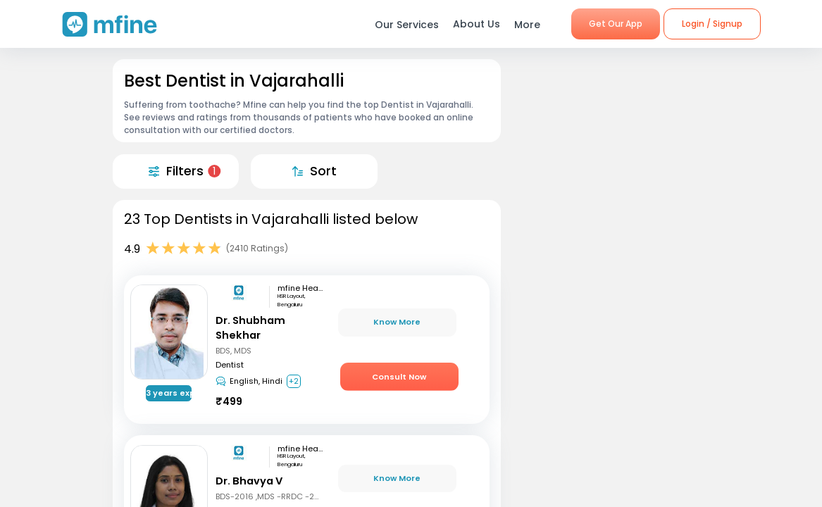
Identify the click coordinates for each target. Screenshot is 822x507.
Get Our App (615, 24)
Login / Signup (712, 24)
